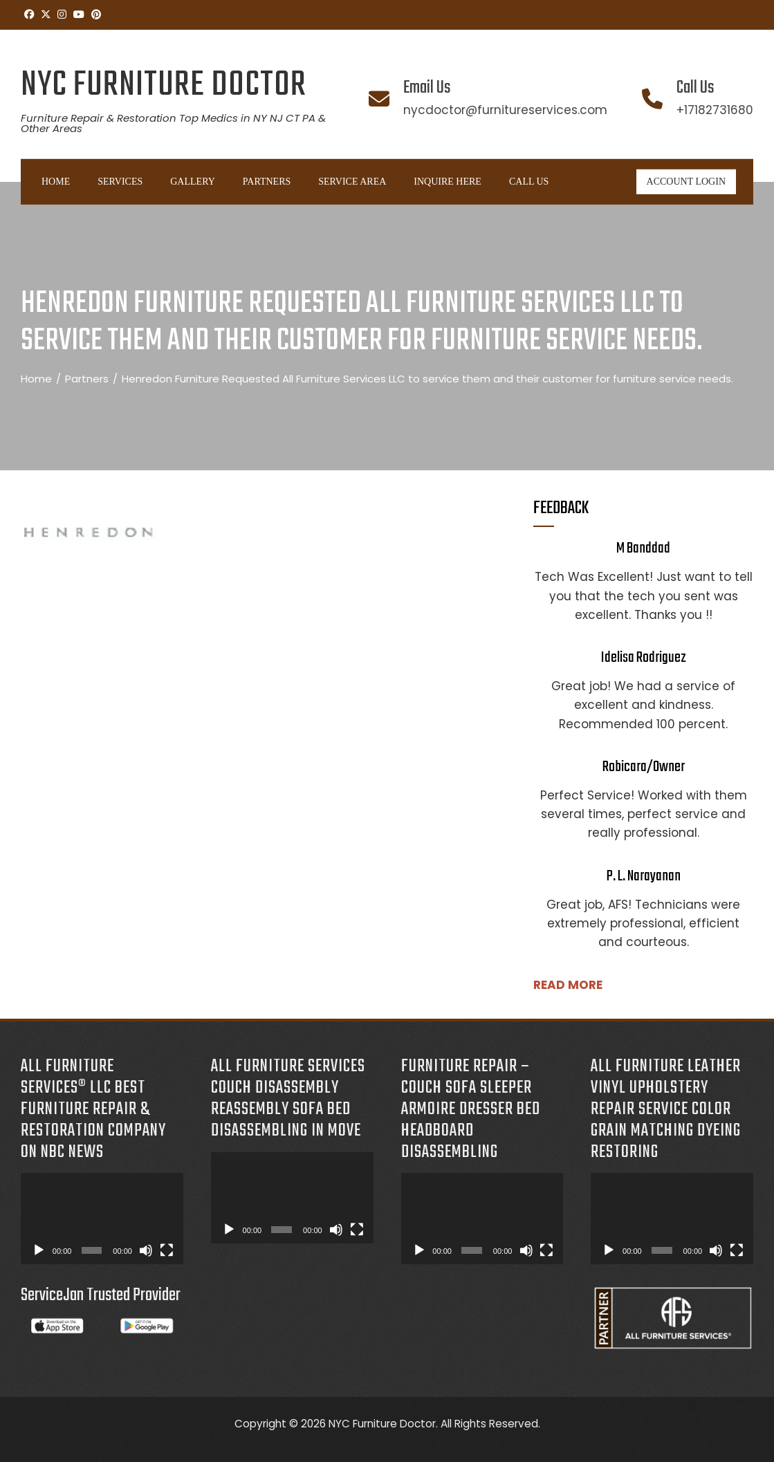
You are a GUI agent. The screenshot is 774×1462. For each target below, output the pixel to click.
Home (56, 181)
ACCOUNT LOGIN (686, 181)
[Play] (39, 1250)
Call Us (529, 181)
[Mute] (146, 1250)
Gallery (192, 181)
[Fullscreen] (167, 1250)
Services (120, 181)
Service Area (352, 181)
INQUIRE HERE (447, 181)
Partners (267, 181)
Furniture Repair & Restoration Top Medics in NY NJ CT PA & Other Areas (173, 123)
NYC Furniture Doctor (163, 85)
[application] (102, 1218)
